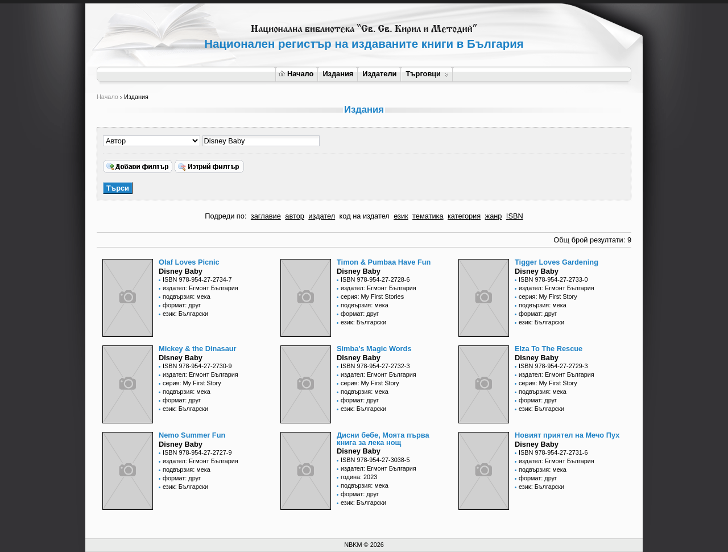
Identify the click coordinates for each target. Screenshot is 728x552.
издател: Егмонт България (200, 288)
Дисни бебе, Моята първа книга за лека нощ (383, 439)
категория (464, 216)
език (401, 216)
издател (321, 216)
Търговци (427, 73)
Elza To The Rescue (548, 348)
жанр (493, 216)
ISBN (514, 216)
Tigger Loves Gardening (556, 262)
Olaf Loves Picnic (189, 262)
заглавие (266, 216)
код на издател (365, 216)
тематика (427, 216)
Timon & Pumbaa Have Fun (384, 262)
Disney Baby (180, 271)
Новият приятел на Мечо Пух (567, 435)
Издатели (379, 73)
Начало (296, 73)
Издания (337, 73)
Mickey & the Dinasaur (198, 348)
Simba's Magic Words (374, 348)
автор (294, 216)
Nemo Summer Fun (192, 435)
